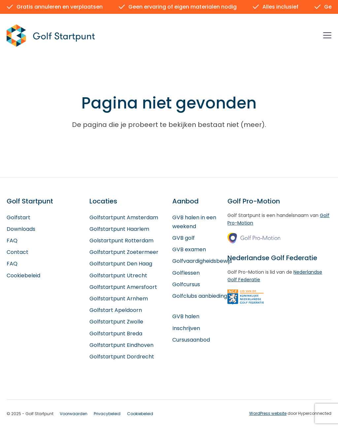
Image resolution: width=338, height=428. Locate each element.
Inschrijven (186, 328)
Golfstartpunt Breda (115, 333)
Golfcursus (186, 284)
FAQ (12, 241)
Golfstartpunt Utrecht (118, 275)
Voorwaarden (73, 414)
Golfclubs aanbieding (199, 296)
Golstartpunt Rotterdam (121, 241)
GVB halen (185, 317)
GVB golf (183, 238)
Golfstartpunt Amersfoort (123, 287)
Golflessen (186, 273)
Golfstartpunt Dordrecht (121, 357)
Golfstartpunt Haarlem (119, 229)
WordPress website (268, 413)
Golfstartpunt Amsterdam (123, 217)
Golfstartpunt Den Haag (120, 264)
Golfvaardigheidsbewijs (202, 261)
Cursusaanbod (191, 340)
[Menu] (327, 36)
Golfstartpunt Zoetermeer (123, 252)
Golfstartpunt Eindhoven (121, 345)
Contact (17, 252)
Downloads (21, 229)
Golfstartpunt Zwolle (116, 322)
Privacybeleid (107, 414)
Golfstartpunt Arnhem (118, 299)
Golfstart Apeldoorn (115, 310)
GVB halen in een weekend (194, 222)
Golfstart (18, 217)
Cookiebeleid (23, 275)
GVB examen (189, 250)
